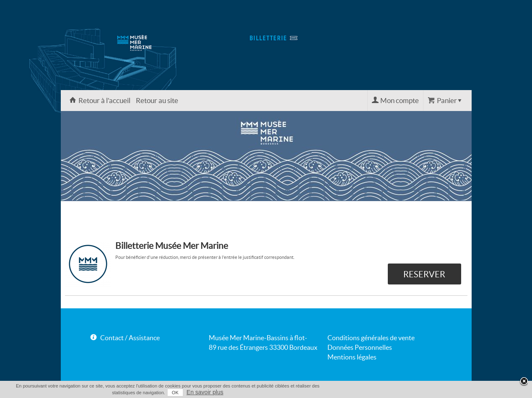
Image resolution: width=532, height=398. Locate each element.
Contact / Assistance (130, 337)
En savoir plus (205, 392)
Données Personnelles (359, 347)
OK (175, 392)
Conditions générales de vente (371, 337)
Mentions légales (351, 357)
